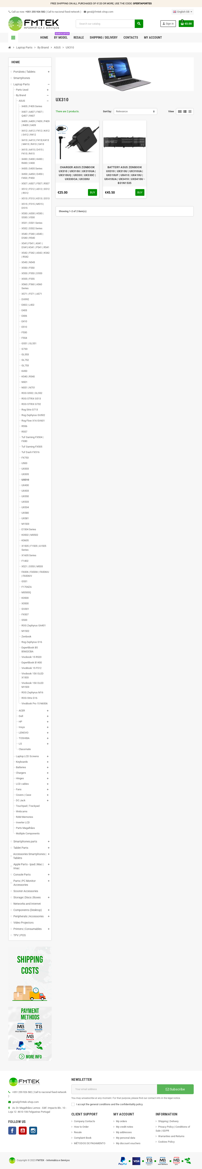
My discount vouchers (128, 1143)
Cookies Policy (166, 1141)
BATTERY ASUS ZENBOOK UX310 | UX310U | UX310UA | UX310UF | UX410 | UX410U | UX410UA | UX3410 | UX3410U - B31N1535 (124, 175)
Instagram (33, 1131)
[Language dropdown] (182, 12)
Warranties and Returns (171, 1136)
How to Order (81, 1126)
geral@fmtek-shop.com (98, 11)
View (171, 111)
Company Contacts (84, 1121)
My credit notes (124, 1126)
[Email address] (114, 1089)
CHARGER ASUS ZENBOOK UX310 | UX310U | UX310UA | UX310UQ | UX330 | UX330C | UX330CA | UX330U (77, 173)
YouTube (23, 1131)
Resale (78, 1132)
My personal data (125, 1137)
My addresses (124, 1132)
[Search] (109, 23)
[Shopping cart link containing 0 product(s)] (186, 23)
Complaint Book (83, 1137)
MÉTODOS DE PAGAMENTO (89, 1143)
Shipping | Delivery (168, 1121)
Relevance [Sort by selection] (122, 111)
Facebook (12, 1131)
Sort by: (107, 111)
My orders (121, 1121)
